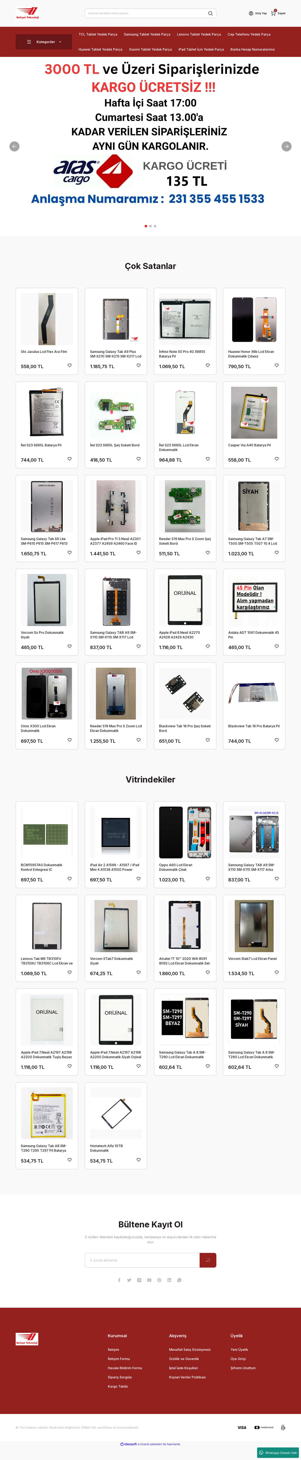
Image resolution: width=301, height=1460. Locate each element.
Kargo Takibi (118, 1399)
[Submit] (208, 1273)
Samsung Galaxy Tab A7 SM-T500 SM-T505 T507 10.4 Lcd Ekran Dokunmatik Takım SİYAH (253, 544)
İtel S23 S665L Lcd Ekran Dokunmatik (179, 448)
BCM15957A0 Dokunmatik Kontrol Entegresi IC (41, 874)
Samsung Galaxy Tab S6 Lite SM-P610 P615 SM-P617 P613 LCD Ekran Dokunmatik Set (44, 544)
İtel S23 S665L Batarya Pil (41, 446)
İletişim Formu (119, 1371)
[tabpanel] (150, 146)
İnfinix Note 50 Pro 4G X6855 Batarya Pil (182, 354)
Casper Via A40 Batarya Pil (249, 446)
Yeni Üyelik (239, 1362)
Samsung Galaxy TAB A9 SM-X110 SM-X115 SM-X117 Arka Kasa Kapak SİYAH (251, 874)
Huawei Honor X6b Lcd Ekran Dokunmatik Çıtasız (251, 354)
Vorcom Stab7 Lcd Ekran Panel (252, 967)
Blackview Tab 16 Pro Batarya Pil (254, 732)
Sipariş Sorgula (120, 1390)
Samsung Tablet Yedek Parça (147, 34)
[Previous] (14, 146)
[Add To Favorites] (69, 367)
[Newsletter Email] (150, 1273)
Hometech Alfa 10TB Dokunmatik (106, 1159)
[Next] (287, 146)
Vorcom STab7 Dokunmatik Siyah (111, 969)
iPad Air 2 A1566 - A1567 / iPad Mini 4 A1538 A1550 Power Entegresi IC (114, 874)
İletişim (113, 1362)
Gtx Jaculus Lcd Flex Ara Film (44, 352)
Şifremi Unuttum (243, 1381)
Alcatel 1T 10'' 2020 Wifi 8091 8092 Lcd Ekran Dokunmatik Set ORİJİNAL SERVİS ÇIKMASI (184, 969)
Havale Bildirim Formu (125, 1381)
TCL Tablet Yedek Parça (98, 34)
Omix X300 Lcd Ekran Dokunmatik (38, 734)
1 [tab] (146, 226)
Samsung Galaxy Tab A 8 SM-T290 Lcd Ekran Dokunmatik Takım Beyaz (182, 1064)
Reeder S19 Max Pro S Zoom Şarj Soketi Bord (185, 544)
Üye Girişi (238, 1371)
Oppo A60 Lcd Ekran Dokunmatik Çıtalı (175, 874)
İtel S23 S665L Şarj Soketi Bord (114, 446)
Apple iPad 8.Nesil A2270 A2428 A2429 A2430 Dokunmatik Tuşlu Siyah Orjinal (183, 639)
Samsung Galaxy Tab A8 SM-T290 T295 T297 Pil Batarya (44, 1159)
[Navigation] (44, 41)
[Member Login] (256, 13)
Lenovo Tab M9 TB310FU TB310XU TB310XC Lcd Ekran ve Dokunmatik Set (47, 969)
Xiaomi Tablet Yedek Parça (150, 49)
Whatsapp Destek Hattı (278, 1452)
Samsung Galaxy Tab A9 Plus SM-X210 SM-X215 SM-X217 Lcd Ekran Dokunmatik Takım (115, 354)
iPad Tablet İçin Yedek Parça (201, 49)
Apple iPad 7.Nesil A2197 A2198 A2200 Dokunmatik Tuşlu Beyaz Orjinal (46, 1064)
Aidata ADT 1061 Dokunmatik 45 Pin (253, 639)
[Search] (150, 13)
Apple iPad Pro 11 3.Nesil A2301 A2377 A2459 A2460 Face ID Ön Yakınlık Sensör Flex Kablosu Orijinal (115, 544)
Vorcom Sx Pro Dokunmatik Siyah (42, 639)
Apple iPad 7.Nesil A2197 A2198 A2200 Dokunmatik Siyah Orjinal (115, 1064)
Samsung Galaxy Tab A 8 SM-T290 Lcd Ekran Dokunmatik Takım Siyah (251, 1064)
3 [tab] (155, 226)
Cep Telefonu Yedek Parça (249, 34)
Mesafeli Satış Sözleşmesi (189, 1362)
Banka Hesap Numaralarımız (253, 49)
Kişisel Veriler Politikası (187, 1390)
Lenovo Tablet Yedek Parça (199, 34)
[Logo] (28, 13)
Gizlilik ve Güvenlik (184, 1371)
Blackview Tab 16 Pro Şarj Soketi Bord (185, 734)
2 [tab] (150, 226)
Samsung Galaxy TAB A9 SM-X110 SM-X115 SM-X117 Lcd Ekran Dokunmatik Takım (113, 639)
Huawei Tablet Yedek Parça (100, 49)
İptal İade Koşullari (183, 1381)
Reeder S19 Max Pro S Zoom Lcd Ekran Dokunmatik (116, 734)
